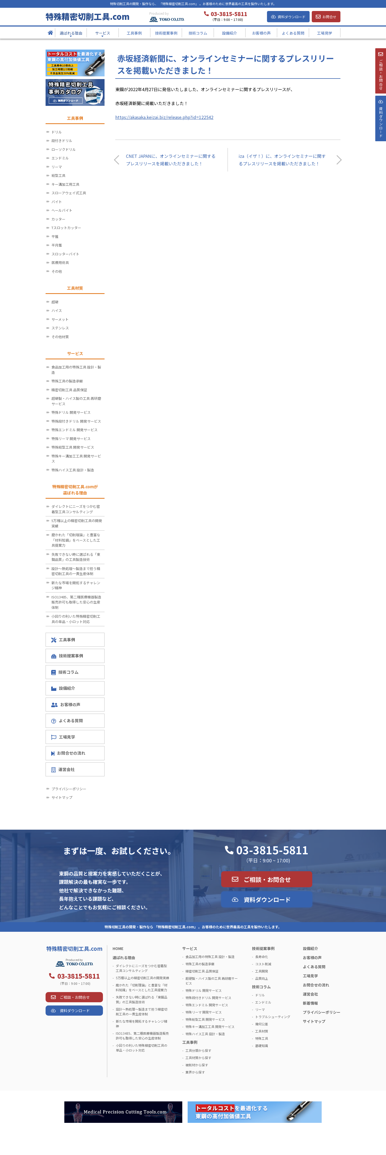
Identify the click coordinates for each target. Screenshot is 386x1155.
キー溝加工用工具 (65, 184)
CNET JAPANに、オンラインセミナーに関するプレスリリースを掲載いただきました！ (171, 160)
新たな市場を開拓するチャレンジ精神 (75, 585)
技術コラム (65, 672)
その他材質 (60, 336)
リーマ (56, 166)
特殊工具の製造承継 (67, 380)
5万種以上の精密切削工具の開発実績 (76, 523)
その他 (56, 271)
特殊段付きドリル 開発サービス (76, 421)
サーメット (60, 319)
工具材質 (261, 1031)
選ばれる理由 (124, 957)
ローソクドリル (63, 149)
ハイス (56, 310)
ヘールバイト (61, 210)
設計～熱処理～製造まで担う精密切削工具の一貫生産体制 (75, 571)
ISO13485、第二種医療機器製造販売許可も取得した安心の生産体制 (76, 602)
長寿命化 (261, 956)
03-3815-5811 (272, 850)
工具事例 (63, 640)
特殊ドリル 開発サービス (71, 412)
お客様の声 (65, 704)
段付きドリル (61, 140)
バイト (56, 201)
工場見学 (63, 737)
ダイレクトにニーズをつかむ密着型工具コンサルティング (75, 509)
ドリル (56, 132)
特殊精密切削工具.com (87, 16)
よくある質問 (67, 721)
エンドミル (60, 158)
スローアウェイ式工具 (68, 192)
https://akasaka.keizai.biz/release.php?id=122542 (164, 117)
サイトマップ (61, 797)
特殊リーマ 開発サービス (71, 438)
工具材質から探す (198, 1057)
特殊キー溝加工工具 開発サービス (76, 458)
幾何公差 (261, 1024)
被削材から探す (196, 1065)
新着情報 (310, 1003)
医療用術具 (60, 262)
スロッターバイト (65, 253)
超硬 (54, 301)
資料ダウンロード (292, 16)
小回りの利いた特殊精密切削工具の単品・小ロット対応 (75, 619)
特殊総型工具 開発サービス (72, 447)
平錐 (54, 236)
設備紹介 (63, 688)
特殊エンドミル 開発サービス (74, 429)
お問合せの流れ (68, 753)
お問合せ (329, 16)
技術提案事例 (67, 655)
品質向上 (261, 978)
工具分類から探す (198, 1050)
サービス (189, 948)
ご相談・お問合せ (267, 879)
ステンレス (60, 327)
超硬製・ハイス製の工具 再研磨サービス (76, 401)
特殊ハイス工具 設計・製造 (72, 469)
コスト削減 (263, 964)
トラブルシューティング (272, 1016)
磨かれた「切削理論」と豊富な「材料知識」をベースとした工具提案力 (75, 540)
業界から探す (195, 1072)
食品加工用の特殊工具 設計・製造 (76, 369)
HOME (118, 948)
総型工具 (58, 175)
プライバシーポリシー (68, 788)
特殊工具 (261, 1038)
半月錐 (56, 245)
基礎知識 (261, 1045)
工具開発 (261, 971)
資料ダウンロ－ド (380, 136)
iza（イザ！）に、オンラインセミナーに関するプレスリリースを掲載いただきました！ (282, 160)
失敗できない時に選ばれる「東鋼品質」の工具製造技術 (75, 557)
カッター (58, 219)
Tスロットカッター (66, 227)
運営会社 (63, 769)
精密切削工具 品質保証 (69, 389)
